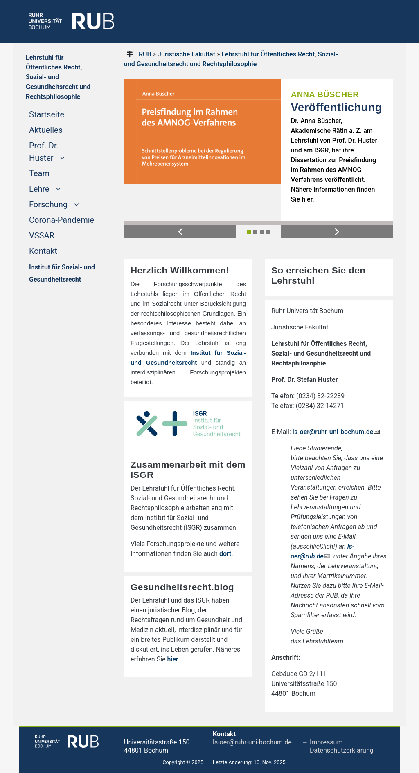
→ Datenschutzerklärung (338, 750)
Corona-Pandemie (61, 220)
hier (172, 659)
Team (39, 173)
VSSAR (41, 235)
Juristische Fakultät (186, 54)
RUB (145, 54)
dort (225, 554)
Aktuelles (46, 130)
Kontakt (43, 251)
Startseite (62, 113)
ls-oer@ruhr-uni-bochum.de (333, 432)
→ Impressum (322, 742)
